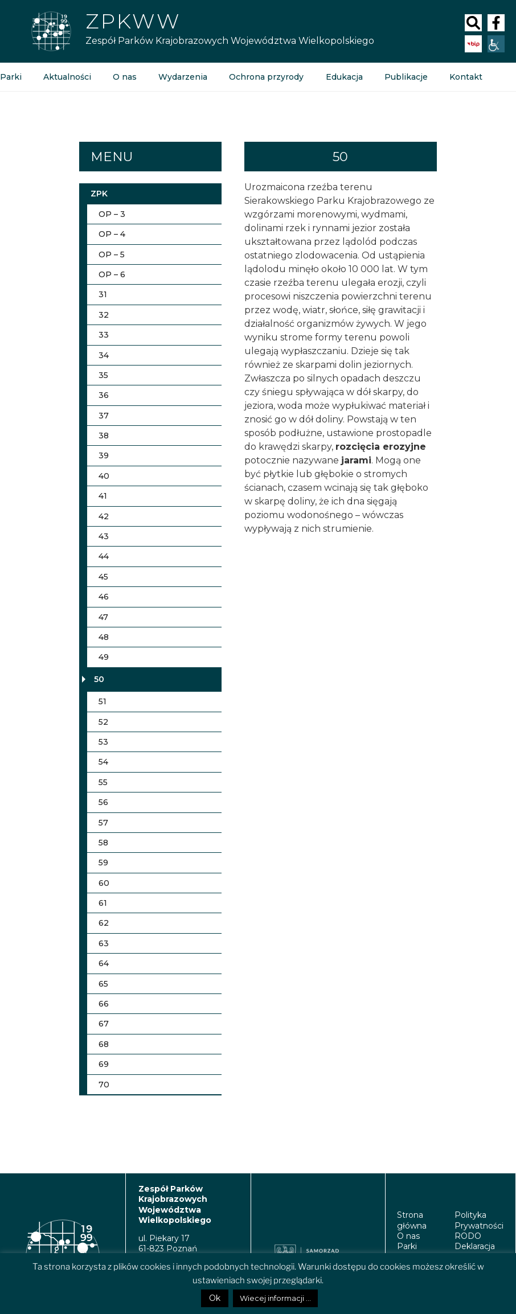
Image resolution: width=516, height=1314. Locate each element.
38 (104, 435)
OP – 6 (112, 274)
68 (105, 1044)
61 (103, 903)
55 (103, 782)
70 (104, 1084)
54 (103, 762)
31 (103, 294)
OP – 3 (112, 214)
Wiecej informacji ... (275, 1298)
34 (104, 355)
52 (103, 722)
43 (104, 536)
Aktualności (67, 77)
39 (104, 455)
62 (104, 923)
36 (104, 395)
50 (99, 679)
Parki (407, 1246)
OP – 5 (112, 254)
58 (103, 842)
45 (103, 577)
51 (103, 701)
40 (104, 476)
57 (103, 823)
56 (103, 802)
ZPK (99, 193)
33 (104, 335)
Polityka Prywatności (478, 1220)
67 (104, 1024)
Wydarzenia (182, 77)
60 (104, 883)
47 (103, 617)
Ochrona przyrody (266, 77)
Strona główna (412, 1220)
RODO (467, 1236)
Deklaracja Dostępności (479, 1251)
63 (104, 943)
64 (104, 963)
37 (104, 415)
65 (103, 984)
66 (104, 1004)
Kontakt (465, 77)
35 (103, 375)
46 (104, 597)
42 (104, 516)
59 (103, 862)
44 (104, 556)
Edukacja (343, 77)
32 (104, 315)
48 (104, 637)
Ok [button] (214, 1298)
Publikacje (405, 77)
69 (104, 1064)
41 (103, 496)
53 (103, 742)
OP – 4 (112, 234)
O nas (125, 77)
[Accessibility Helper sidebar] (496, 43)
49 (104, 657)
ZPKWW (133, 21)
